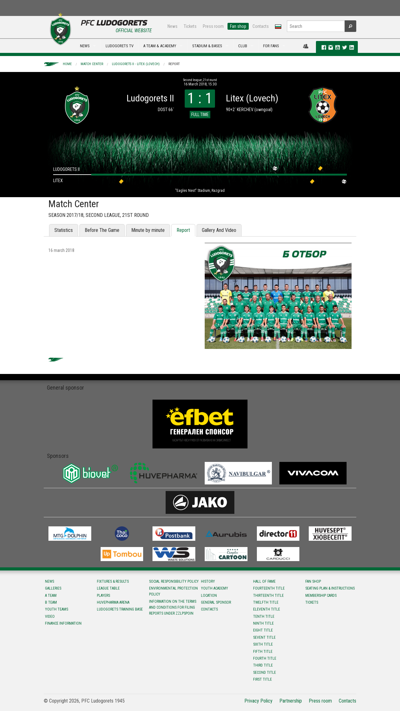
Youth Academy (214, 588)
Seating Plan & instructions (330, 588)
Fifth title (262, 651)
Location (209, 595)
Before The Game (102, 230)
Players (103, 595)
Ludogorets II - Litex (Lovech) (136, 64)
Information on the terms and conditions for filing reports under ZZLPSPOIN (172, 607)
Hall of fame (264, 581)
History (208, 581)
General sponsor (216, 602)
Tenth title (263, 616)
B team (51, 602)
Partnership (290, 701)
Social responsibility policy (174, 581)
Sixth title (263, 644)
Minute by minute (148, 230)
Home (67, 64)
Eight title (263, 630)
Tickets (190, 26)
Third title (263, 665)
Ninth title (263, 623)
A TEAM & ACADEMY (159, 45)
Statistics (63, 230)
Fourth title (264, 658)
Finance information (63, 623)
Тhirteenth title (268, 595)
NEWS (85, 45)
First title (262, 679)
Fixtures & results (113, 581)
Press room (213, 26)
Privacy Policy (258, 701)
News (173, 26)
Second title (264, 672)
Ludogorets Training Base (120, 609)
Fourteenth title (269, 588)
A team (51, 595)
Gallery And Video (219, 230)
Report (174, 64)
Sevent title (264, 637)
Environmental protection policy (173, 591)
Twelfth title (265, 602)
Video (50, 616)
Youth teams (56, 609)
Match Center (92, 64)
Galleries (53, 588)
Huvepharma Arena (113, 602)
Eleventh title (266, 609)
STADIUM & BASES (207, 45)
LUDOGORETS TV (119, 45)
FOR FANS (271, 45)
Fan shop (238, 26)
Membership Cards (321, 595)
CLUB (242, 45)
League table (108, 588)
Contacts (260, 26)
